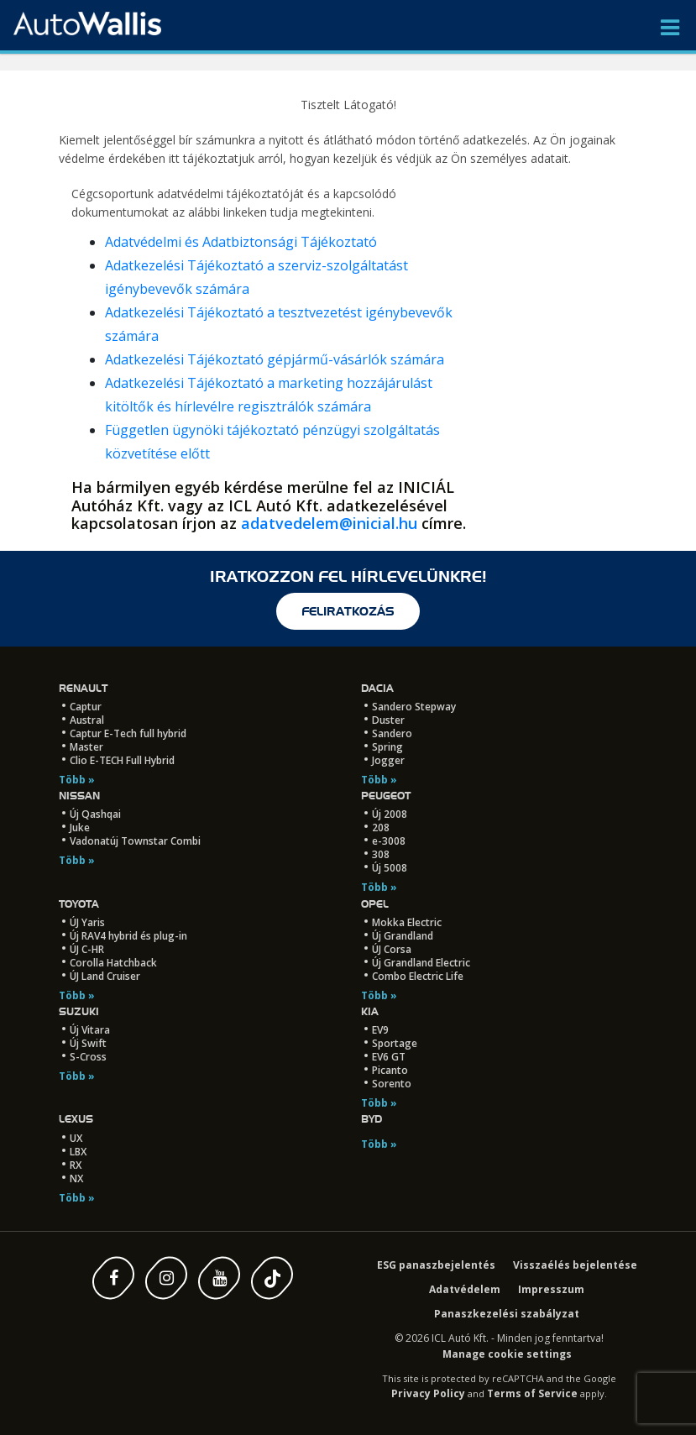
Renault (83, 688)
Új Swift (88, 1043)
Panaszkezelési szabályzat (506, 1314)
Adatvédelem (464, 1289)
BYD (371, 1119)
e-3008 (389, 841)
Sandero (392, 733)
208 (381, 827)
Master (86, 747)
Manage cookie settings (507, 1354)
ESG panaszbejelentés (436, 1265)
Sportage (394, 1043)
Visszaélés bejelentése (575, 1265)
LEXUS (76, 1119)
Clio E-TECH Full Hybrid (122, 760)
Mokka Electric (407, 922)
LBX (78, 1151)
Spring (387, 747)
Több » (77, 779)
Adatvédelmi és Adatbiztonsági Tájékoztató (241, 242)
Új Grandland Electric (421, 963)
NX (76, 1178)
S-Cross (88, 1057)
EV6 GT (389, 1057)
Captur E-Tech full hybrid (128, 733)
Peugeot (386, 795)
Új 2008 (389, 814)
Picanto (390, 1070)
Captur (86, 706)
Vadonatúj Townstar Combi (135, 841)
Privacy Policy (428, 1393)
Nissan (79, 795)
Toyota (79, 904)
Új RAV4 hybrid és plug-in (128, 936)
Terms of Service (532, 1393)
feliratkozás (348, 611)
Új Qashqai (95, 814)
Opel (375, 904)
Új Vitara (90, 1030)
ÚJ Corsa (391, 949)
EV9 (380, 1030)
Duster (388, 720)
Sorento (391, 1083)
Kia (370, 1011)
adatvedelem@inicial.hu (329, 523)
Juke (80, 827)
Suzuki (79, 1011)
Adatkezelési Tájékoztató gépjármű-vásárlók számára (274, 359)
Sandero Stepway (414, 706)
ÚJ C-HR (87, 949)
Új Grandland (402, 936)
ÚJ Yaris (87, 922)
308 (381, 854)
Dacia (377, 688)
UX (76, 1138)
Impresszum (551, 1289)
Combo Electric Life (417, 976)
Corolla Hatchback (113, 963)
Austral (87, 720)
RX (75, 1165)
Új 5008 (389, 868)
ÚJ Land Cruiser (105, 976)
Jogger (388, 760)
